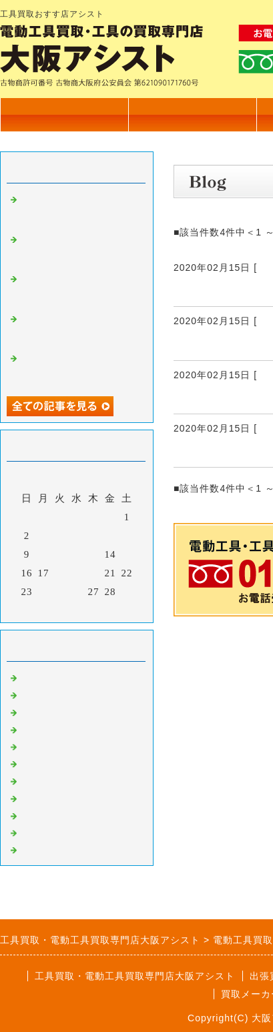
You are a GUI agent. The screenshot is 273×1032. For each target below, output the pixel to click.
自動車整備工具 (57, 814)
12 (77, 554)
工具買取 (41, 745)
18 (60, 573)
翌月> (104, 609)
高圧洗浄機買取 (57, 848)
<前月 (49, 609)
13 (93, 554)
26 (77, 591)
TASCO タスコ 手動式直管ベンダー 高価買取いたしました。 (78, 329)
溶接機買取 (46, 797)
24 (43, 591)
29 (127, 591)
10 (43, 554)
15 (127, 554)
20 (93, 573)
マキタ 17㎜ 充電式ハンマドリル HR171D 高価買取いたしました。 (79, 368)
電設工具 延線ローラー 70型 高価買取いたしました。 (84, 289)
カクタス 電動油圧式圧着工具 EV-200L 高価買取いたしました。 (79, 209)
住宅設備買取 (52, 693)
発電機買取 (46, 762)
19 (77, 573)
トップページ (64, 114)
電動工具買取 (52, 676)
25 (60, 591)
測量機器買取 (52, 728)
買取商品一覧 (192, 114)
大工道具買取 (52, 711)
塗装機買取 (46, 780)
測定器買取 (46, 832)
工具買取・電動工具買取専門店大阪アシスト (135, 976)
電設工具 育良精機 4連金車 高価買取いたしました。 (79, 249)
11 (60, 554)
